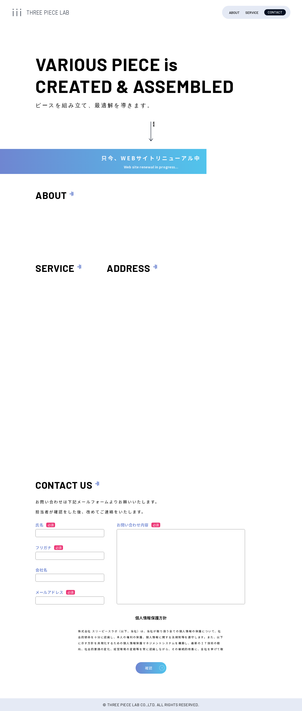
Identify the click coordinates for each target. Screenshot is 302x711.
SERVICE (251, 12)
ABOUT (234, 12)
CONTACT (275, 12)
